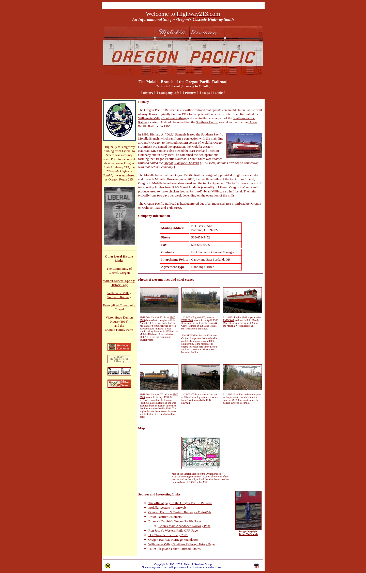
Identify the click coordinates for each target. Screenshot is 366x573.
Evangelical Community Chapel (119, 307)
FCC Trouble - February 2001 (168, 535)
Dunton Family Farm (119, 329)
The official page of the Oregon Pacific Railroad (180, 503)
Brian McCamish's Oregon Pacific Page (174, 521)
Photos (143, 279)
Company (145, 216)
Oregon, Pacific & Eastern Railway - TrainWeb (179, 512)
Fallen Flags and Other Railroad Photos (174, 549)
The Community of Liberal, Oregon (119, 271)
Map (141, 428)
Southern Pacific (207, 122)
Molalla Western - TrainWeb (167, 507)
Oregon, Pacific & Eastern (181, 163)
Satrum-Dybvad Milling (205, 191)
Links (176, 494)
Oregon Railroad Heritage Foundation (173, 539)
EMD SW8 (187, 320)
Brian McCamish (248, 534)
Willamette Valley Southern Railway (119, 295)
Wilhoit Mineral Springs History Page (119, 283)
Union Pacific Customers (165, 517)
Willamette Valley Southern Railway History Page (181, 544)
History (143, 102)
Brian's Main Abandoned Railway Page (185, 526)
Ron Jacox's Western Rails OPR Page (173, 530)
